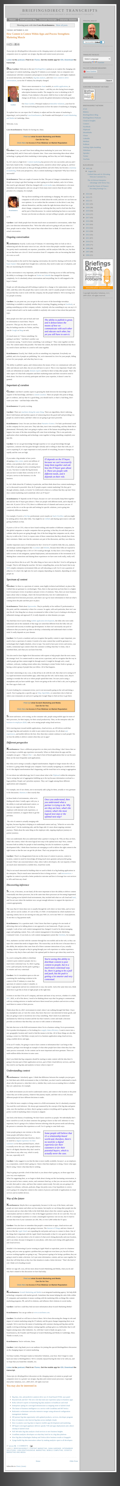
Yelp (39, 693)
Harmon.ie (23, 792)
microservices (66, 873)
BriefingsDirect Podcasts (92, 118)
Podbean (86, 144)
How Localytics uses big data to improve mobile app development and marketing (41, 1423)
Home (38, 1461)
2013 (88, 231)
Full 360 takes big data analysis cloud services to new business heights (37, 1431)
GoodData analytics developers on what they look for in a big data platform (39, 1434)
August (91, 171)
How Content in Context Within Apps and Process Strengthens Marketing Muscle (38, 35)
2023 (88, 197)
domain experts (35, 371)
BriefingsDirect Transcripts (60, 10)
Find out (27, 137)
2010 (88, 241)
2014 (88, 228)
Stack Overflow (58, 516)
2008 (88, 248)
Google (14, 330)
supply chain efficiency (50, 1030)
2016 (88, 221)
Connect (86, 124)
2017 (88, 218)
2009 (88, 245)
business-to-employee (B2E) (17, 722)
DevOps (27, 516)
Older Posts (74, 1461)
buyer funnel (11, 264)
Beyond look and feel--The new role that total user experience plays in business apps (42, 1400)
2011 (88, 238)
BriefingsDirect (41, 69)
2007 (88, 252)
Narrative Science (48, 423)
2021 (88, 204)
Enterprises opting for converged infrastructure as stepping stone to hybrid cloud (41, 1405)
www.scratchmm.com (41, 1312)
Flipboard (56, 775)
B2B (8, 568)
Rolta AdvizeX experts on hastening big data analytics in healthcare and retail (40, 1403)
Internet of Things (53, 1228)
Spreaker (86, 153)
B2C (8, 998)
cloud (43, 86)
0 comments (23, 1446)
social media (47, 185)
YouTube (86, 159)
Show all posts (62, 25)
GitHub (47, 519)
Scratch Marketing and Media (30, 1292)
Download (68, 60)
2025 (88, 168)
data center (19, 461)
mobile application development (42, 621)
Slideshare (87, 150)
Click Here (21, 143)
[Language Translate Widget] (97, 59)
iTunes (37, 60)
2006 (88, 255)
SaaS (74, 897)
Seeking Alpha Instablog (92, 147)
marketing (41, 1450)
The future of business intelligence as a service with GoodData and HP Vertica (40, 1408)
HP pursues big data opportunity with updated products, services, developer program (42, 1417)
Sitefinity (62, 935)
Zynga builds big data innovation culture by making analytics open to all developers (42, 1440)
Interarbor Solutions (57, 104)
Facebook (69, 304)
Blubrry (86, 112)
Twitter (39, 275)
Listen (9, 60)
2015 (88, 224)
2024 (88, 194)
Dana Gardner (30, 104)
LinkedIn (47, 275)
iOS (61, 60)
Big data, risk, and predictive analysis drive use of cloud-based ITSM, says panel (41, 1397)
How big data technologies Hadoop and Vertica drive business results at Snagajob (41, 1437)
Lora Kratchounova (34, 115)
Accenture (36, 548)
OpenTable (46, 693)
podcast (21, 60)
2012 (88, 235)
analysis (43, 78)
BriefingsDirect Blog (90, 115)
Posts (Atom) (21, 1466)
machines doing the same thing (33, 412)
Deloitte (46, 548)
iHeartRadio (87, 132)
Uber (30, 755)
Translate (98, 62)
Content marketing (34, 162)
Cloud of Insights (89, 121)
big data (36, 78)
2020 (88, 207)
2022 (88, 201)
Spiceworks (32, 606)
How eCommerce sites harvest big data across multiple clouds (34, 1420)
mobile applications (61, 86)
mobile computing (55, 1450)
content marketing (38, 1448)
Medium (86, 141)
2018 (88, 214)
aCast (85, 109)
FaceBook (86, 127)
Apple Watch (22, 1231)
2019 (88, 211)
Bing (21, 330)
